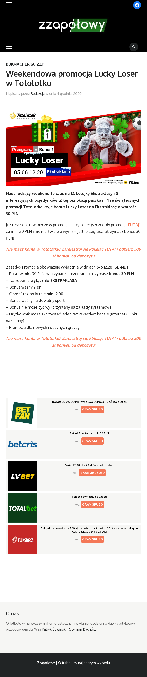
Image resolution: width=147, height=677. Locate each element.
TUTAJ (133, 224)
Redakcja (38, 93)
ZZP (40, 64)
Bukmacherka (20, 64)
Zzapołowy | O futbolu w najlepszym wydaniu (73, 663)
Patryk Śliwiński (54, 629)
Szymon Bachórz (82, 629)
